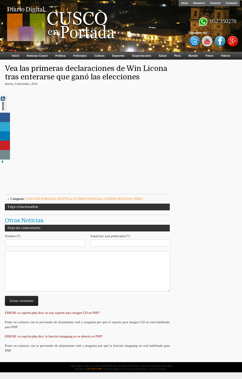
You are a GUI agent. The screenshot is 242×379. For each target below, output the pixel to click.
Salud (162, 55)
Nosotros (198, 3)
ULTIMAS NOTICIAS (87, 199)
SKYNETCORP (94, 375)
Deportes (118, 55)
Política (60, 55)
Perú (177, 55)
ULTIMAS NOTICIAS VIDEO (123, 199)
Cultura (99, 55)
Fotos (209, 55)
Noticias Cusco (37, 55)
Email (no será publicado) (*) (110, 236)
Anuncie (215, 3)
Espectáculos (141, 55)
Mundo (193, 55)
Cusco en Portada (40, 199)
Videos (225, 55)
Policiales (80, 55)
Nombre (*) (12, 236)
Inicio (183, 3)
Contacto (231, 3)
